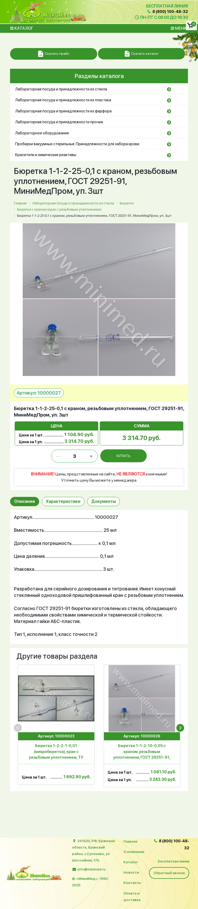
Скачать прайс (53, 54)
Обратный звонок (169, 873)
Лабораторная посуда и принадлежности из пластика (63, 100)
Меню (179, 28)
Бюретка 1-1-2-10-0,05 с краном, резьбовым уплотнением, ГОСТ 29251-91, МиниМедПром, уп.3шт (141, 752)
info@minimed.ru (91, 869)
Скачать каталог (142, 54)
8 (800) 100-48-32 (167, 11)
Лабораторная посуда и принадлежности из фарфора (63, 111)
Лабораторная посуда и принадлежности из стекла (61, 89)
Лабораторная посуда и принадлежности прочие (59, 122)
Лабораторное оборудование (42, 133)
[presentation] (18, 728)
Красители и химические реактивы (45, 154)
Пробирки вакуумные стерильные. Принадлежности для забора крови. (77, 144)
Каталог (21, 28)
